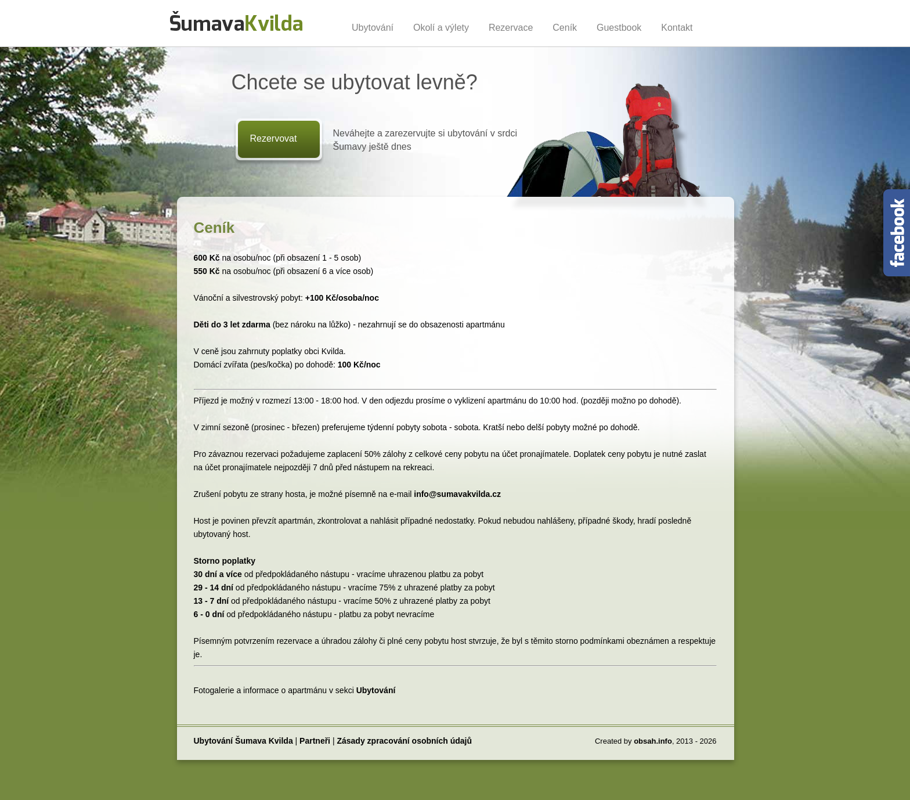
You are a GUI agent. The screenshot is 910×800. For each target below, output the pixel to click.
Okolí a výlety (441, 28)
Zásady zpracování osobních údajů (404, 740)
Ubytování (372, 28)
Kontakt (676, 28)
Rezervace (511, 28)
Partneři (314, 740)
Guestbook (619, 28)
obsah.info (653, 741)
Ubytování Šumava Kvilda (243, 740)
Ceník (564, 28)
